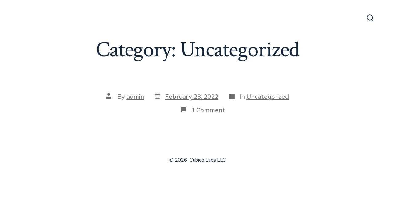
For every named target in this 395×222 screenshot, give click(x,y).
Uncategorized (267, 96)
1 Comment (208, 110)
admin (135, 96)
